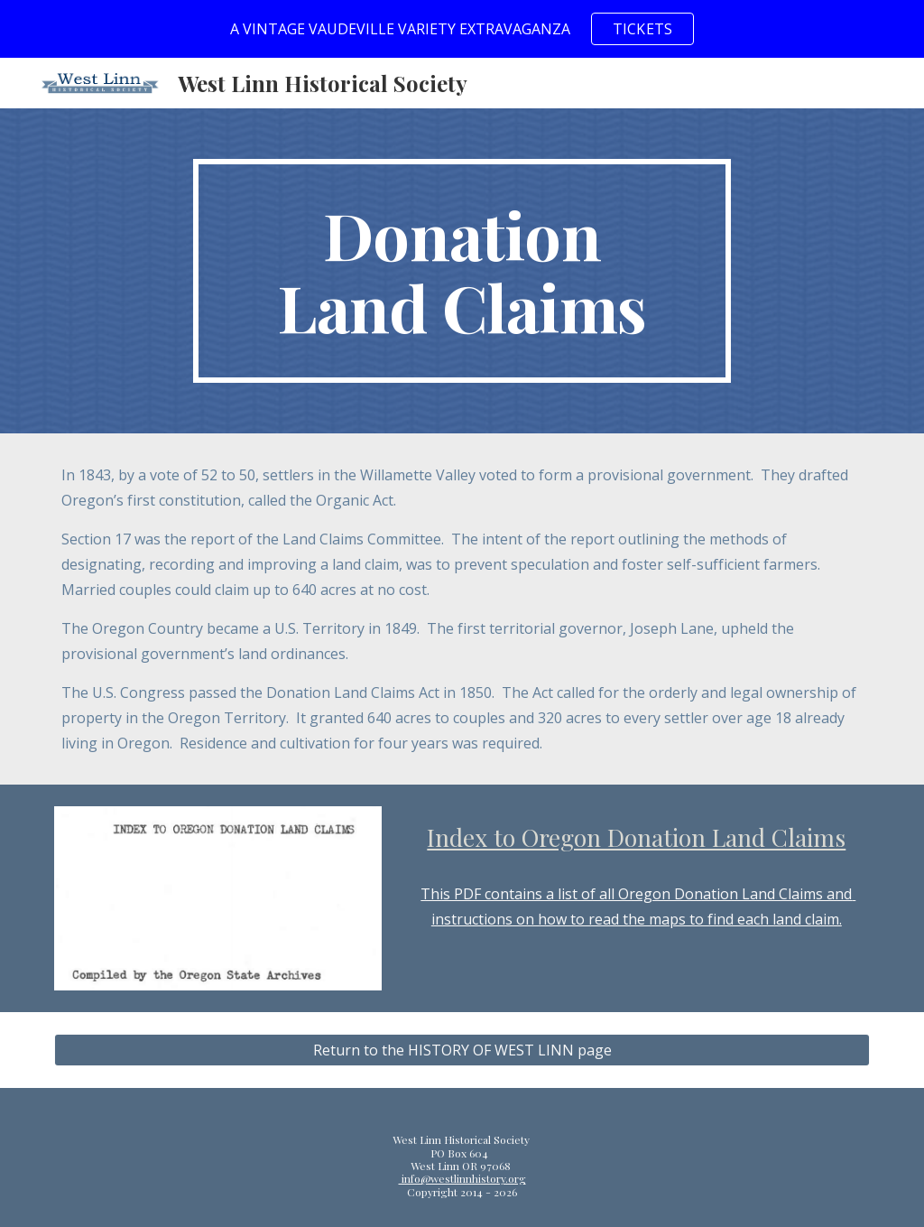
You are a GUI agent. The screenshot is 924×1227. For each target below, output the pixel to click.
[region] (462, 29)
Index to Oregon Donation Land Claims (636, 837)
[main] (461, 271)
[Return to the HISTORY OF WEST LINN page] (462, 1050)
